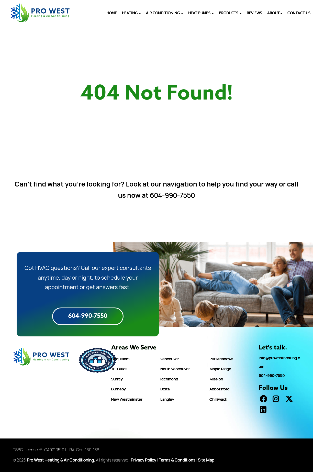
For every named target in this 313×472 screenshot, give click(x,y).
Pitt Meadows (221, 358)
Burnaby (118, 389)
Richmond (169, 379)
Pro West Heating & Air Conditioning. (61, 460)
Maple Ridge (220, 368)
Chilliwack (218, 399)
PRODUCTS (230, 13)
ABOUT (274, 13)
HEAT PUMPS (201, 13)
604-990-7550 (172, 195)
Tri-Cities (119, 368)
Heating (131, 13)
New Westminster (126, 399)
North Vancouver (175, 368)
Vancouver (169, 358)
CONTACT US (298, 13)
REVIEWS (254, 13)
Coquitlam (120, 358)
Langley (167, 399)
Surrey (117, 379)
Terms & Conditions (177, 460)
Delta (165, 389)
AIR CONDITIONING (164, 13)
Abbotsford (219, 389)
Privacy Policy (143, 460)
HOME (111, 13)
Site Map (206, 460)
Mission (216, 379)
